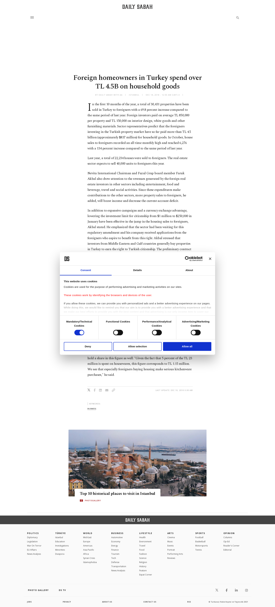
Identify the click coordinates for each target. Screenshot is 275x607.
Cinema (171, 537)
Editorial (227, 549)
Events (170, 545)
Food (141, 549)
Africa (86, 553)
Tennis (198, 549)
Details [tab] (137, 270)
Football (199, 537)
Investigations (62, 545)
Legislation (32, 541)
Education (60, 541)
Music (170, 541)
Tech (113, 558)
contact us (150, 602)
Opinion (229, 533)
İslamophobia (90, 562)
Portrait (171, 549)
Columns (227, 537)
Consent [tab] (86, 270)
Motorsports (201, 545)
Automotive (117, 537)
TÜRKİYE (60, 533)
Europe (86, 541)
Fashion (143, 553)
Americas (87, 545)
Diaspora (59, 553)
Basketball (200, 541)
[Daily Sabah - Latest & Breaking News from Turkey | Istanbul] (137, 6)
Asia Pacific (88, 549)
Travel (142, 545)
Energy (114, 545)
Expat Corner (145, 574)
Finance (115, 549)
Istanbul (59, 537)
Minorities (60, 549)
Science (142, 558)
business (91, 408)
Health (142, 537)
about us (107, 602)
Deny (88, 346)
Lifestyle (145, 533)
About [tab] (189, 270)
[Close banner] (210, 259)
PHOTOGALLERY (93, 503)
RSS (189, 602)
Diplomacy (32, 537)
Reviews (171, 558)
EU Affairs (32, 549)
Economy (115, 541)
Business (117, 533)
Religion (143, 562)
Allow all (187, 346)
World (87, 533)
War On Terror (34, 545)
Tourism (115, 553)
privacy (67, 602)
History (142, 566)
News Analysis (34, 553)
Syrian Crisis (89, 558)
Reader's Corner (231, 545)
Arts (170, 533)
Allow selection (137, 346)
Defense (115, 562)
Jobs (29, 602)
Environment (145, 541)
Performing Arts (175, 553)
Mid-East (87, 537)
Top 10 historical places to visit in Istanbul (111, 494)
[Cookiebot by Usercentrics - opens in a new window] (187, 258)
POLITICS (33, 533)
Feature (143, 570)
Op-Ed (226, 541)
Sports (200, 533)
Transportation (118, 566)
